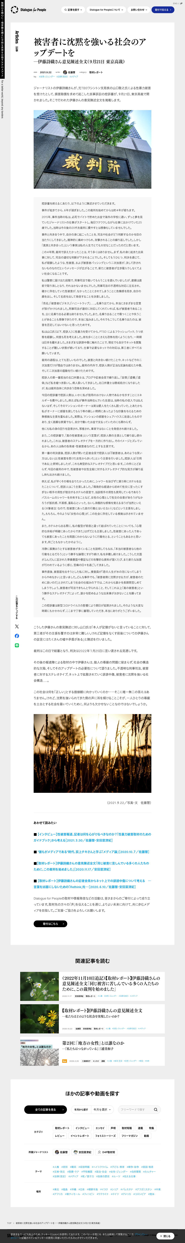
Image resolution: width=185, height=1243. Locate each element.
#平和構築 (86, 1171)
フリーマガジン (130, 1136)
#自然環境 (135, 1171)
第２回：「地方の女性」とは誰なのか (111, 1045)
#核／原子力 (87, 1176)
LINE (17, 645)
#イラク (104, 1189)
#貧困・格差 (147, 1167)
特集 (151, 1128)
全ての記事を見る (45, 1110)
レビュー (60, 1136)
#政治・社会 (118, 1061)
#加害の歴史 (102, 1176)
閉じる (167, 1236)
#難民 (73, 1167)
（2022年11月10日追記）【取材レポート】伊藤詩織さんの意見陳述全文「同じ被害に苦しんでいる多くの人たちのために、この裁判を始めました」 (111, 983)
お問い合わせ (137, 11)
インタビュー (82, 1128)
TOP (9, 1223)
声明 (113, 1128)
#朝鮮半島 (92, 1189)
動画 (146, 1136)
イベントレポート (80, 1136)
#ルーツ (116, 1176)
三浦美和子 (86, 1061)
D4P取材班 (106, 1152)
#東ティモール (72, 1194)
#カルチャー (149, 1171)
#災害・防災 (59, 1171)
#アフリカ (58, 1194)
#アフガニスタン (143, 1189)
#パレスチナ (127, 1189)
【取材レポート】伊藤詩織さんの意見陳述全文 (111, 1013)
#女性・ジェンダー (47, 76)
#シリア (114, 1189)
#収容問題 (84, 1167)
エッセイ (96, 1061)
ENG (175, 4)
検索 (156, 1110)
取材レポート (96, 72)
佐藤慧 (69, 72)
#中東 (157, 1189)
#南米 (151, 1194)
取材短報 (127, 1128)
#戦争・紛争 (133, 1167)
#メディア (74, 76)
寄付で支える (162, 11)
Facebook (17, 636)
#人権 (100, 996)
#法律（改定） (62, 76)
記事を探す (73, 11)
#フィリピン (88, 1194)
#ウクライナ (103, 1194)
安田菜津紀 (79, 996)
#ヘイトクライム (100, 1167)
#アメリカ (126, 1194)
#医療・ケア (73, 1171)
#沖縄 (73, 1189)
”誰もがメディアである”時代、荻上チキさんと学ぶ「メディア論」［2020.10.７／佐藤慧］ (93, 852)
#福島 (64, 1189)
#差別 (64, 1167)
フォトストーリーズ (105, 1136)
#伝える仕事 (129, 1176)
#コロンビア (139, 1194)
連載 (103, 1061)
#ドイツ (115, 1194)
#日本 (147, 1061)
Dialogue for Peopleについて (105, 11)
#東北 (141, 1061)
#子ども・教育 (117, 1167)
